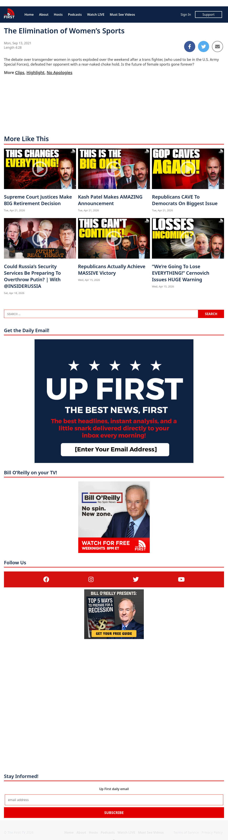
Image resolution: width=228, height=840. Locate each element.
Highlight (35, 72)
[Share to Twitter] (203, 46)
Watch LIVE (95, 14)
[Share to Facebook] (189, 46)
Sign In (186, 14)
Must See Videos (122, 14)
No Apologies (59, 72)
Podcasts (75, 14)
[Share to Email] (217, 46)
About (43, 14)
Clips (19, 72)
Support (208, 14)
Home (29, 14)
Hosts (58, 14)
